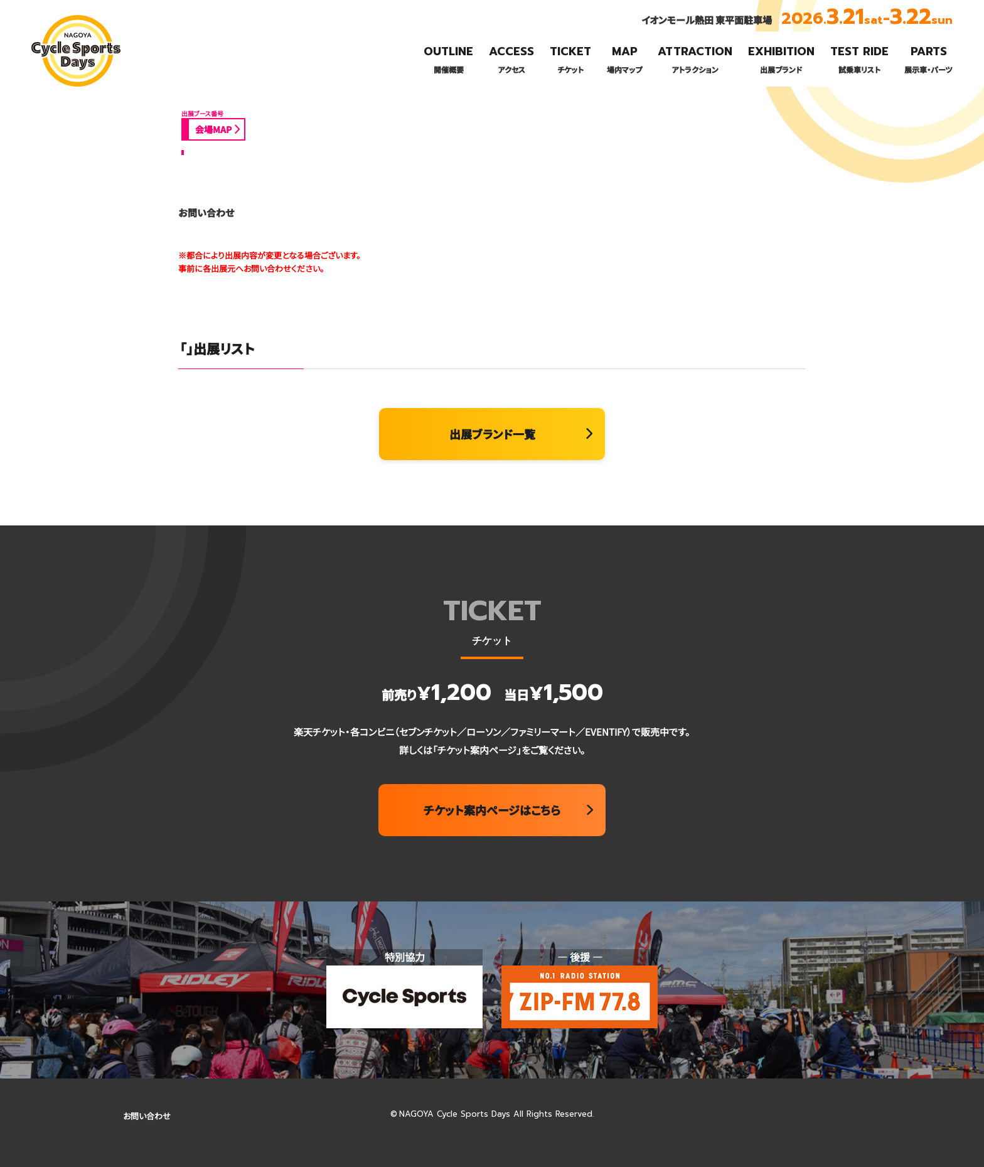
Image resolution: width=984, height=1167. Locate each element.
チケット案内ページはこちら (492, 810)
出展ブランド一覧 (492, 434)
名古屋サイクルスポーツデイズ (72, 86)
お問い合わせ (147, 1116)
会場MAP (213, 129)
